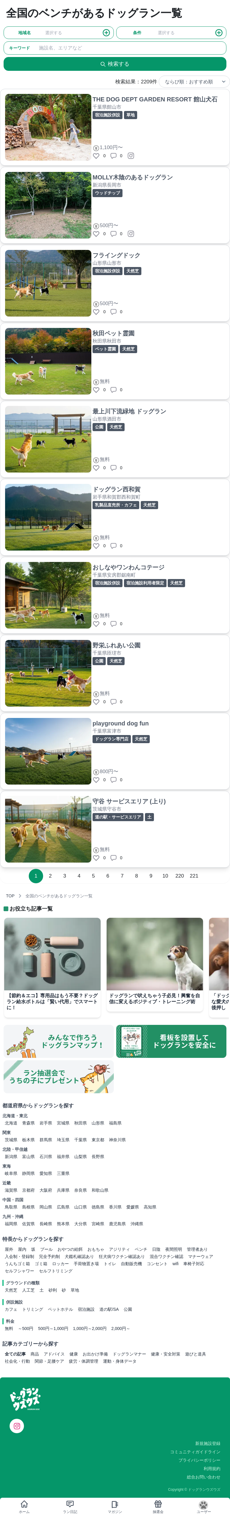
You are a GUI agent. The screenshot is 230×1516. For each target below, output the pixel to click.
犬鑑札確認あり (79, 1256)
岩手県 (46, 1123)
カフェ (11, 1309)
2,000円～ (120, 1328)
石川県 (46, 1156)
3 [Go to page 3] (64, 876)
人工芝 (28, 1290)
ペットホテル (60, 1309)
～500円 (25, 1328)
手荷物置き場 (86, 1263)
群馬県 (46, 1139)
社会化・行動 (17, 1361)
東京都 (98, 1139)
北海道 (11, 1123)
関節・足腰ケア (49, 1361)
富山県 (28, 1156)
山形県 (98, 1123)
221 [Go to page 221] (194, 876)
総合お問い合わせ (203, 1477)
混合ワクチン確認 (166, 1256)
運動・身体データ (120, 1361)
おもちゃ (95, 1249)
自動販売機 (131, 1263)
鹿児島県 (117, 1223)
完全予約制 (49, 1256)
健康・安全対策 (165, 1354)
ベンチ (141, 1249)
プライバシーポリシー (199, 1460)
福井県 (63, 1156)
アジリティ (119, 1249)
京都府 (28, 1190)
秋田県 (80, 1123)
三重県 (63, 1173)
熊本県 (63, 1223)
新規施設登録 (207, 1443)
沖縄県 (137, 1223)
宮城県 (63, 1123)
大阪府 (46, 1190)
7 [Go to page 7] (122, 876)
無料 (9, 1328)
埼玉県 (63, 1139)
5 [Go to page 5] (93, 876)
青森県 (28, 1123)
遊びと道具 (195, 1354)
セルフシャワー (19, 1270)
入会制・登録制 (19, 1256)
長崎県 (46, 1223)
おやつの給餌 (70, 1249)
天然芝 (11, 1290)
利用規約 (212, 1468)
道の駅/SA (109, 1309)
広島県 (63, 1207)
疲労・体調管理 (83, 1361)
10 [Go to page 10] (165, 876)
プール (46, 1249)
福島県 (115, 1123)
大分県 (80, 1223)
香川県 (115, 1207)
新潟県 (11, 1156)
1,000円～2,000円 (90, 1328)
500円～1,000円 (53, 1328)
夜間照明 (173, 1249)
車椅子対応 (193, 1263)
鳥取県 (11, 1207)
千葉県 (80, 1139)
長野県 (98, 1156)
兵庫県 (63, 1190)
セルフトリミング (55, 1270)
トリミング (32, 1309)
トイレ (110, 1263)
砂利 (53, 1290)
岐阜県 (11, 1173)
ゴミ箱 (41, 1263)
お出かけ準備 (95, 1354)
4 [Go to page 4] (79, 876)
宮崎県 (98, 1223)
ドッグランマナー (129, 1354)
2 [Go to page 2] (50, 876)
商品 (35, 1354)
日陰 (156, 1249)
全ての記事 (15, 1354)
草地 (75, 1290)
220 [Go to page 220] (179, 876)
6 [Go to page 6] (107, 876)
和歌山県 (100, 1190)
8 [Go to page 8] (136, 876)
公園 (128, 1309)
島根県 (28, 1207)
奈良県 (80, 1190)
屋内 (22, 1249)
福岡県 (11, 1223)
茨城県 (11, 1139)
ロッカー (60, 1263)
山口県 (80, 1207)
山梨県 (80, 1156)
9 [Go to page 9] (150, 876)
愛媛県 (132, 1207)
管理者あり (197, 1249)
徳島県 (98, 1207)
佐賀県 (28, 1223)
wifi (175, 1263)
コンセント (157, 1263)
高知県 (150, 1207)
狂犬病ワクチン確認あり (122, 1256)
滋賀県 (11, 1190)
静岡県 (28, 1173)
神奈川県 (117, 1139)
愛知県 (46, 1173)
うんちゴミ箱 (17, 1263)
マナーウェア (200, 1256)
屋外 (9, 1249)
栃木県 (28, 1139)
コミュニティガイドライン (195, 1451)
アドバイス (54, 1354)
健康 (73, 1354)
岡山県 (46, 1207)
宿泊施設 (86, 1309)
